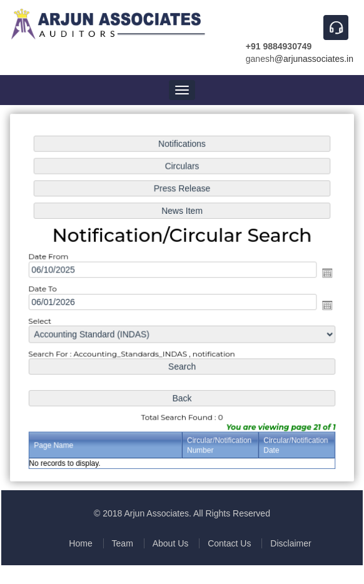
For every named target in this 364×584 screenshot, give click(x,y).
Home (80, 543)
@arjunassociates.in (314, 59)
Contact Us (229, 543)
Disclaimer (290, 543)
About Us (171, 543)
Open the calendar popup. (324, 272)
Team (122, 543)
